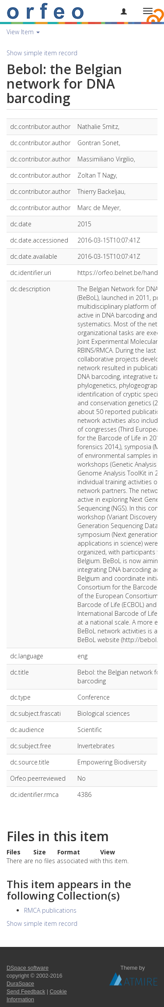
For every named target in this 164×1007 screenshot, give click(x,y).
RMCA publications (50, 910)
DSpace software (28, 968)
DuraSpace (20, 984)
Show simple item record (42, 53)
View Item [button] (23, 32)
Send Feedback (26, 992)
